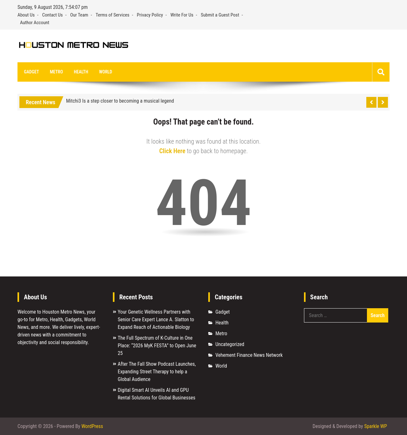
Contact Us (52, 15)
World (105, 71)
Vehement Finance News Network (249, 355)
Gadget (31, 71)
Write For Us (181, 15)
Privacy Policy (150, 15)
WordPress (92, 426)
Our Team (79, 15)
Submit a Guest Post (220, 15)
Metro (56, 71)
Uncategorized (229, 345)
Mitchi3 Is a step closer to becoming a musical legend (120, 101)
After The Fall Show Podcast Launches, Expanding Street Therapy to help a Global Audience (157, 372)
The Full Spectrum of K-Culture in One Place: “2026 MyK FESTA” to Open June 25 (157, 346)
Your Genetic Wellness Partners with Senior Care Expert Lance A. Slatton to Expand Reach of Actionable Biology (156, 319)
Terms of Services (112, 15)
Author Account (34, 22)
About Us (26, 15)
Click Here (172, 151)
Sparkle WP (375, 426)
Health (80, 71)
